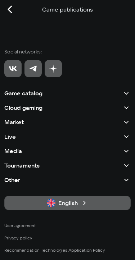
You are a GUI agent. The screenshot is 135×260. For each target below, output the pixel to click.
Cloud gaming (67, 107)
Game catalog (67, 93)
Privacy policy (18, 237)
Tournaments (67, 165)
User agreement (20, 225)
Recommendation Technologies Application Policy (54, 250)
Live (67, 136)
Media (67, 151)
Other (67, 180)
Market (67, 122)
